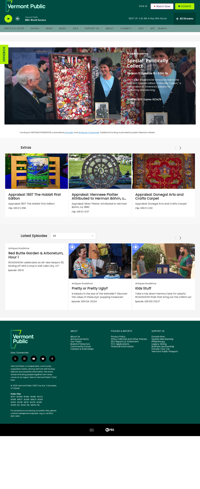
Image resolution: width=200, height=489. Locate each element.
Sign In (143, 8)
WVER (39, 406)
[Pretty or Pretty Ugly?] (99, 264)
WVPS (13, 406)
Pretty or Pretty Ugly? (89, 292)
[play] (8, 22)
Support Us (92, 32)
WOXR (26, 403)
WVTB (32, 406)
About (110, 32)
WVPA (40, 403)
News (49, 32)
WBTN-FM (35, 409)
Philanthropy (158, 345)
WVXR (20, 406)
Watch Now (162, 8)
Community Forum (80, 350)
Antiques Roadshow (137, 57)
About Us (75, 340)
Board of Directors (80, 348)
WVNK (33, 400)
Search (162, 32)
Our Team (76, 345)
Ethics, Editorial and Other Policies (129, 343)
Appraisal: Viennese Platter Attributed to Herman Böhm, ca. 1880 (97, 202)
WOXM (19, 400)
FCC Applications (120, 348)
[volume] (17, 22)
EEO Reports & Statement (125, 345)
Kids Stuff (143, 292)
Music (62, 32)
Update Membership (162, 343)
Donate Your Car (161, 353)
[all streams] (185, 22)
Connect (126, 32)
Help (141, 32)
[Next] (180, 152)
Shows (35, 32)
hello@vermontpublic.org (30, 417)
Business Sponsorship (163, 350)
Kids (75, 32)
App (153, 32)
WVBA (26, 400)
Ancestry (69, 136)
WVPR (13, 403)
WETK (26, 406)
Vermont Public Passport (165, 355)
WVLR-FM (25, 409)
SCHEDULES (4, 58)
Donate (186, 8)
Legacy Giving (159, 348)
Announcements (79, 343)
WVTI (13, 400)
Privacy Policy (118, 340)
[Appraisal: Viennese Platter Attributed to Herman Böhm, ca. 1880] (97, 174)
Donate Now (158, 340)
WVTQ (40, 400)
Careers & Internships (82, 353)
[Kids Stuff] (163, 264)
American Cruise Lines (88, 136)
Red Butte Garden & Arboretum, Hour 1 (35, 259)
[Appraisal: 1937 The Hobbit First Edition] (36, 174)
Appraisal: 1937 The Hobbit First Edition (34, 200)
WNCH (33, 403)
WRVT (20, 403)
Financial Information (122, 350)
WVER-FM (15, 409)
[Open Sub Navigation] (26, 32)
